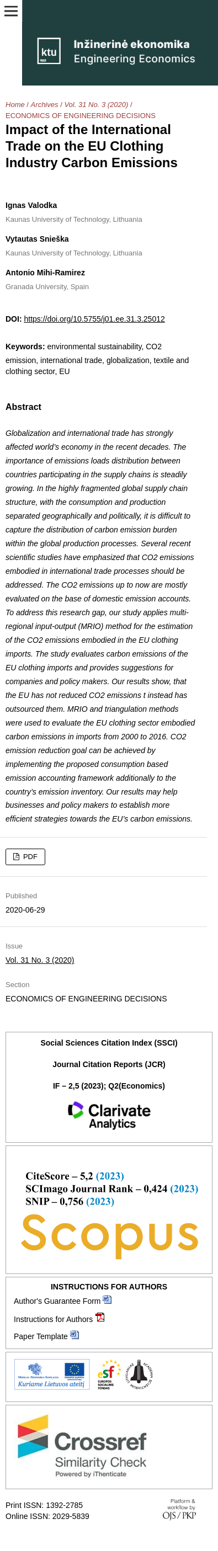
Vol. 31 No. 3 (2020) (96, 104)
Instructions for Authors (53, 1319)
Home (15, 104)
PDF (29, 856)
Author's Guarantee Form (57, 1301)
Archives (45, 104)
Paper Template (41, 1336)
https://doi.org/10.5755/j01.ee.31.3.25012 (94, 319)
